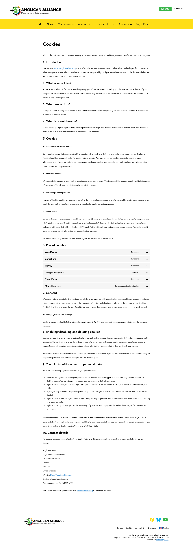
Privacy (120, 528)
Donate (165, 9)
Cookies (129, 528)
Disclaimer (152, 528)
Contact (179, 8)
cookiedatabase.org (85, 490)
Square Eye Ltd (162, 539)
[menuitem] (164, 528)
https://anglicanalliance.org (65, 68)
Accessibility (140, 528)
